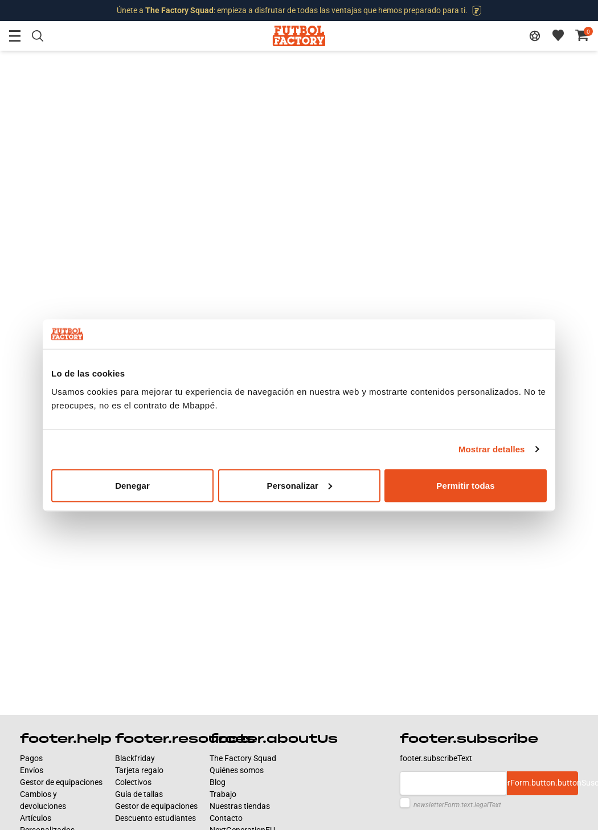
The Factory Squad (243, 758)
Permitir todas (465, 485)
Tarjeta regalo (139, 770)
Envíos (31, 770)
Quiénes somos (237, 770)
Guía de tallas (139, 794)
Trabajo (223, 794)
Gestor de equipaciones (61, 782)
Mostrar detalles (491, 449)
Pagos (31, 758)
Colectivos (133, 782)
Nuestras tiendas (240, 806)
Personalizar (299, 485)
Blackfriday (135, 758)
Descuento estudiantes (155, 818)
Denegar (132, 485)
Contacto (226, 818)
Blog (218, 782)
